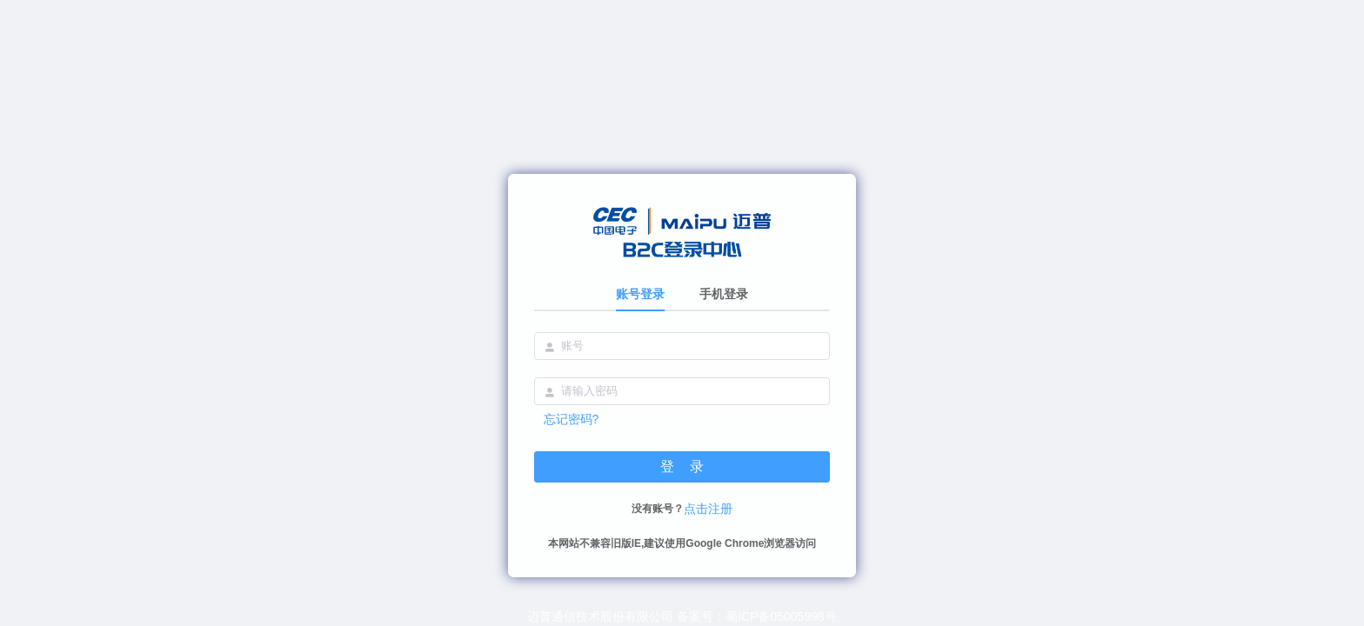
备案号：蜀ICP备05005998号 (757, 616)
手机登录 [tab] (723, 294)
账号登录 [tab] (640, 294)
